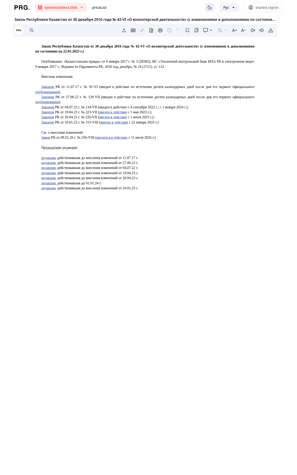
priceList (99, 7)
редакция (48, 158)
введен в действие (113, 112)
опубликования (47, 92)
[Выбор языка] (229, 7)
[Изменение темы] (209, 7)
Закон (45, 137)
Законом (47, 87)
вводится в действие (112, 137)
